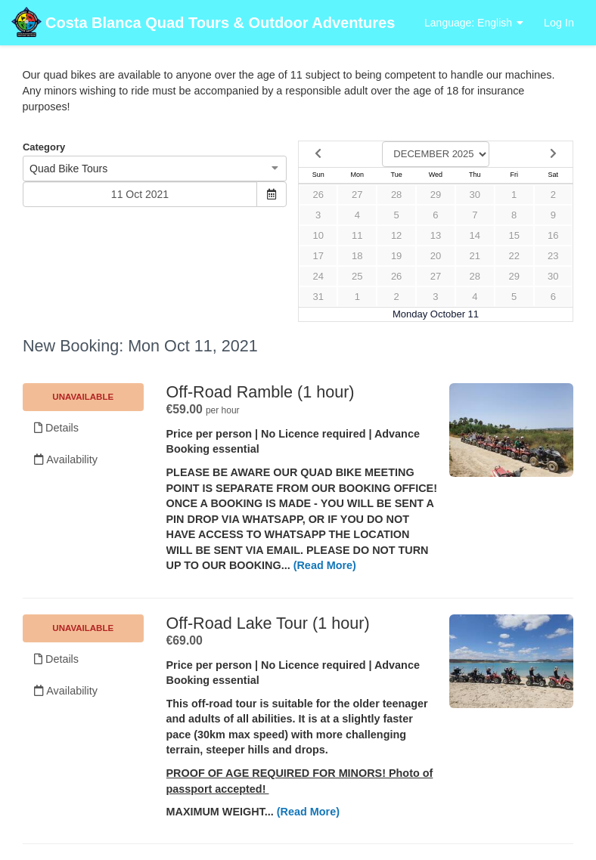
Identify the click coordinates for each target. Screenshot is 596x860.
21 (475, 255)
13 (435, 235)
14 (475, 235)
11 (357, 235)
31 (317, 296)
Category (44, 147)
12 (396, 235)
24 (317, 276)
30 (475, 194)
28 (396, 194)
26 (317, 194)
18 (357, 255)
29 (435, 194)
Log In (559, 23)
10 (317, 235)
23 (553, 255)
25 (357, 276)
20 (435, 255)
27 (357, 194)
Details (56, 428)
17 (317, 255)
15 (513, 235)
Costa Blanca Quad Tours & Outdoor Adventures (203, 24)
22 (513, 255)
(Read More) (324, 565)
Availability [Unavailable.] (66, 459)
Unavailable (82, 396)
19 (396, 255)
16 (553, 235)
